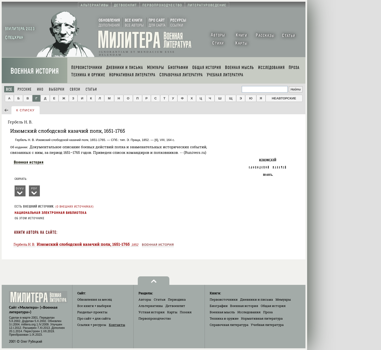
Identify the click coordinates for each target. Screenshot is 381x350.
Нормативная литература (262, 318)
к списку (25, 110)
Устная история (152, 312)
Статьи (91, 89)
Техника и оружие (224, 318)
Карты (172, 312)
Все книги (94, 306)
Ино (40, 89)
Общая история (273, 306)
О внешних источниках (75, 206)
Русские (24, 89)
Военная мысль (222, 312)
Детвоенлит (175, 306)
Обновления (94, 299)
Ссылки (91, 325)
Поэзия (185, 312)
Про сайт (94, 318)
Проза (268, 312)
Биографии (219, 306)
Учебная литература (267, 325)
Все (9, 89)
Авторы (145, 299)
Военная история (34, 71)
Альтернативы (151, 306)
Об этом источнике (29, 218)
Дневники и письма (256, 299)
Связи (75, 89)
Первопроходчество (155, 318)
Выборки (56, 89)
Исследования (248, 312)
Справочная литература (229, 325)
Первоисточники (224, 299)
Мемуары (283, 299)
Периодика (177, 299)
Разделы (92, 312)
